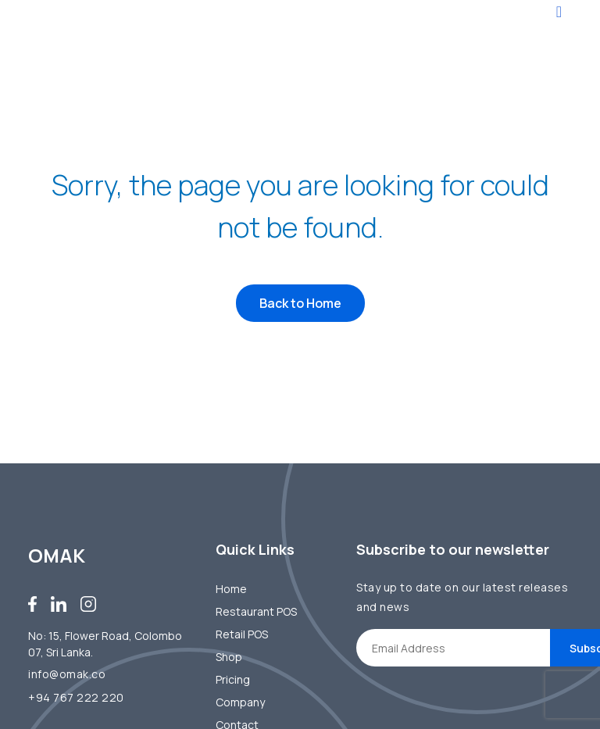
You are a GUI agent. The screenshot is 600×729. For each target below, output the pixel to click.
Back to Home (300, 303)
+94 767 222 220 (76, 697)
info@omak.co (66, 673)
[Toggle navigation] (559, 11)
